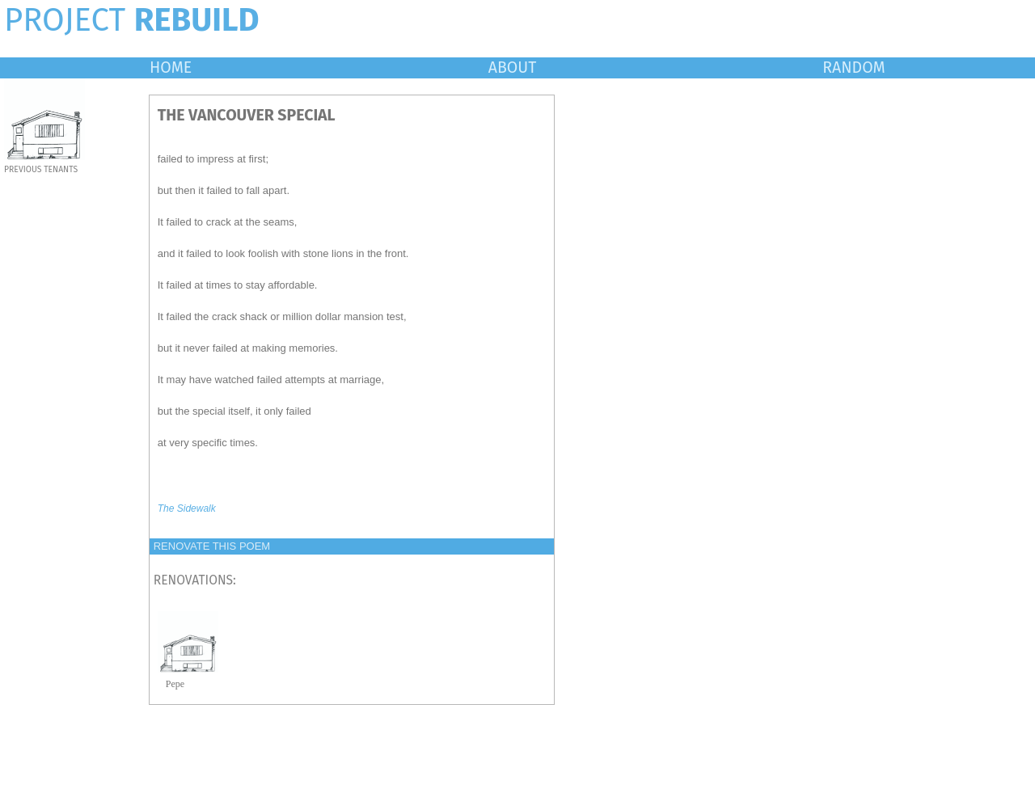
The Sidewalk (187, 508)
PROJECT (132, 20)
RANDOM (853, 67)
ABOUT (512, 67)
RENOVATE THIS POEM (212, 546)
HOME (171, 67)
